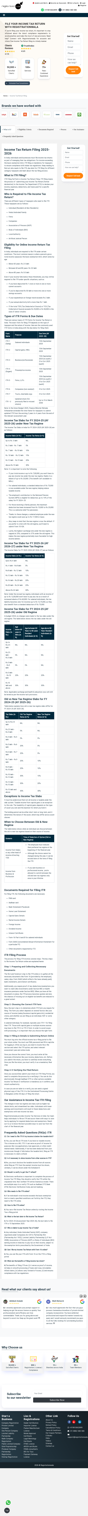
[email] (73, 47)
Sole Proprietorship (9, 1446)
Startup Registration (9, 1457)
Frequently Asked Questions (13, 136)
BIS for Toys (28, 1452)
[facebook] (69, 1422)
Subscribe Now (57, 1400)
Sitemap (49, 1443)
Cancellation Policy (53, 1428)
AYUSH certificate (30, 1446)
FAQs (48, 1438)
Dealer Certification (31, 1423)
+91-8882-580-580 (68, 10)
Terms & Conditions (53, 1430)
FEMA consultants (31, 1449)
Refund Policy (51, 1425)
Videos (48, 1441)
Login (82, 3)
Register (82, 5)
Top (7, 1510)
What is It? (7, 129)
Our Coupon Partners (54, 1433)
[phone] (73, 53)
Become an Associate (57, 3)
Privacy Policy (51, 1422)
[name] (73, 41)
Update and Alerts (40, 3)
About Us (49, 1420)
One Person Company (10, 1431)
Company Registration (10, 1423)
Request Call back (73, 70)
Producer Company (9, 1449)
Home (5, 96)
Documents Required (46, 129)
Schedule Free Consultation (16, 83)
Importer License (30, 1425)
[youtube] (73, 1422)
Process (63, 129)
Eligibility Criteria (25, 129)
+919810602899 (49, 10)
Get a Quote (73, 3)
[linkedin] (79, 1422)
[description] (73, 61)
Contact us (50, 1446)
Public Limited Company (11, 1444)
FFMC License (29, 1444)
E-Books (49, 1435)
